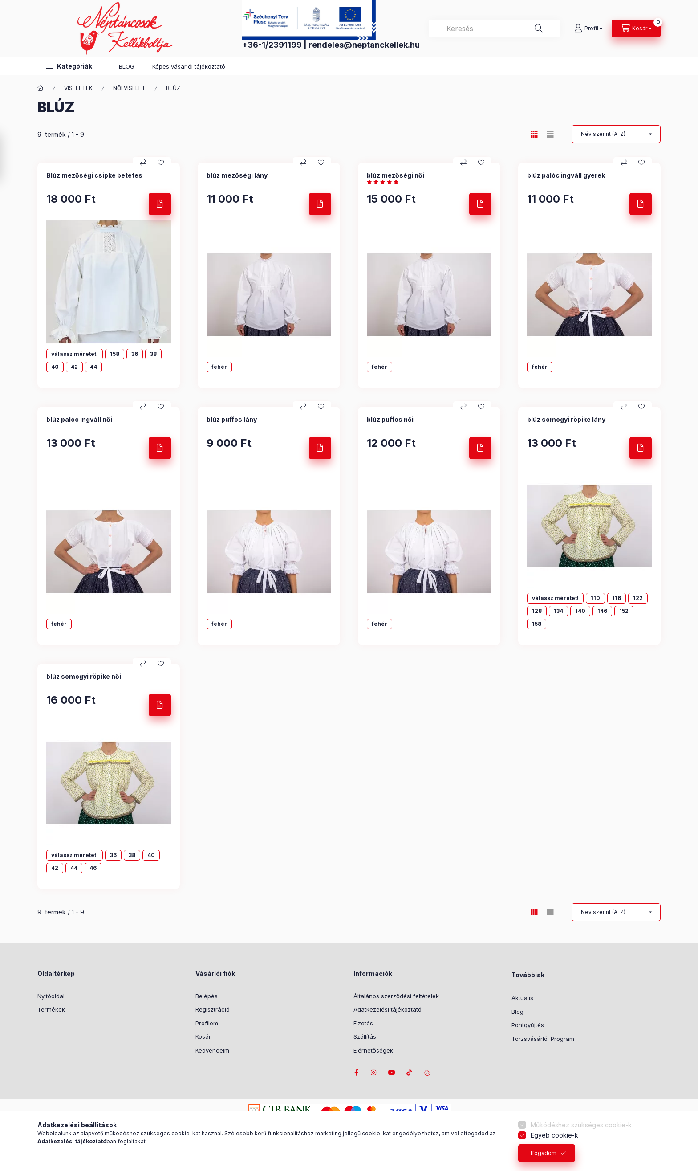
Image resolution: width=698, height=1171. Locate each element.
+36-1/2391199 (272, 44)
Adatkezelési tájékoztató (387, 1009)
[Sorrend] (616, 134)
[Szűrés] (9, 157)
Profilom (206, 1023)
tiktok (409, 1072)
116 (616, 598)
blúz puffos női (390, 419)
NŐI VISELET (129, 88)
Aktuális (522, 997)
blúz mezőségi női (395, 175)
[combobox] (494, 28)
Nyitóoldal (51, 996)
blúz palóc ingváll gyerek (566, 175)
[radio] (550, 134)
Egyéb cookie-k (554, 1135)
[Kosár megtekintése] (636, 28)
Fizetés (363, 1023)
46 (93, 868)
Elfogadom (542, 1153)
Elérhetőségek (373, 1050)
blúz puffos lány (232, 419)
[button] (69, 66)
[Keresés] (539, 28)
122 (638, 598)
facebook (356, 1072)
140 (580, 611)
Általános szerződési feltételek (396, 996)
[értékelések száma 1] (385, 182)
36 (134, 354)
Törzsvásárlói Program (542, 1038)
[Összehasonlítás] (143, 162)
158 (114, 354)
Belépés (206, 996)
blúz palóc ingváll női (79, 419)
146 (602, 611)
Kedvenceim (212, 1050)
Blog (517, 1011)
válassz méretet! (74, 354)
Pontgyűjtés (527, 1024)
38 (153, 354)
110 (595, 598)
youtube (392, 1072)
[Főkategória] (40, 88)
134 (558, 611)
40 (55, 366)
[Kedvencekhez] (161, 162)
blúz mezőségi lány (237, 175)
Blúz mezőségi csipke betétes (94, 175)
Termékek (51, 1009)
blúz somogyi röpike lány (566, 419)
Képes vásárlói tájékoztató (188, 66)
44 (93, 366)
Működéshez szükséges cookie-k (581, 1125)
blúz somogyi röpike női (83, 676)
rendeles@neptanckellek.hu (364, 44)
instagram (374, 1072)
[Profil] (588, 28)
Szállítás (364, 1036)
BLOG (126, 66)
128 (537, 611)
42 (74, 366)
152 (624, 611)
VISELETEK (78, 88)
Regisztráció (212, 1009)
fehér (219, 366)
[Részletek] (160, 204)
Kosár (203, 1036)
